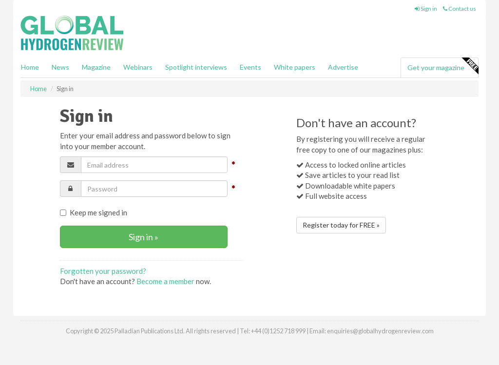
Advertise (343, 67)
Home (30, 67)
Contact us (459, 8)
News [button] (60, 67)
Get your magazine (442, 66)
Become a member (165, 281)
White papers (294, 67)
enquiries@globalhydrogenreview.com (380, 331)
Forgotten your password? (103, 271)
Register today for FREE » (341, 225)
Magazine (96, 67)
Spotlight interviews (196, 67)
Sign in (426, 8)
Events (250, 67)
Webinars (138, 67)
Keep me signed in (93, 212)
